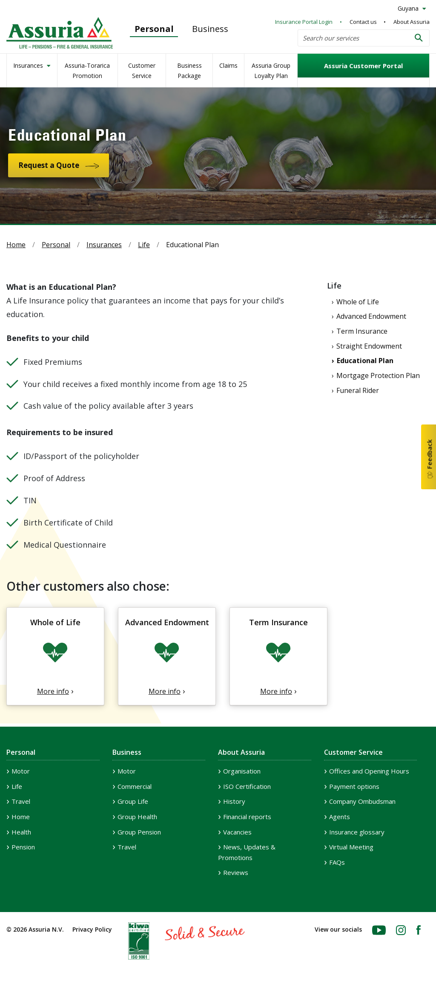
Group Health (137, 816)
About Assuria (411, 22)
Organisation (242, 771)
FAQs (337, 862)
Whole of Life (357, 301)
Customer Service (141, 70)
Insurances (29, 65)
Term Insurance (361, 331)
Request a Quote (48, 165)
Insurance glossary (356, 832)
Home (16, 244)
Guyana (409, 8)
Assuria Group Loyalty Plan (271, 70)
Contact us (363, 22)
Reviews (235, 872)
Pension (23, 847)
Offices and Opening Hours (369, 771)
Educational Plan (365, 360)
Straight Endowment (369, 346)
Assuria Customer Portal (363, 65)
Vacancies (237, 832)
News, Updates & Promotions (246, 852)
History (234, 801)
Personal (154, 29)
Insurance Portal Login (304, 22)
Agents (339, 816)
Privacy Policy (92, 929)
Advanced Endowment (371, 316)
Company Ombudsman (362, 801)
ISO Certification (247, 786)
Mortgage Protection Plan (378, 375)
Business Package (189, 70)
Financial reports (247, 816)
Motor (20, 771)
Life (144, 244)
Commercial (135, 786)
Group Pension (139, 832)
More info (53, 691)
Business (210, 29)
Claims (228, 65)
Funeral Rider (357, 390)
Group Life (133, 801)
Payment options (354, 786)
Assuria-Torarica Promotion (87, 70)
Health (21, 832)
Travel (20, 801)
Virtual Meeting (351, 847)
